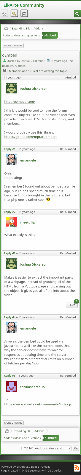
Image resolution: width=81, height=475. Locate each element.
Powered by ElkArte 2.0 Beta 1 (20, 466)
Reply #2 (10, 212)
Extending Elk (21, 28)
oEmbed (50, 35)
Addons (38, 28)
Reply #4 (10, 317)
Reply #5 (10, 375)
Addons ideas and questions (21, 35)
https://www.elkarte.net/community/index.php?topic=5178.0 (39, 404)
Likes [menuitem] (73, 304)
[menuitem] (77, 13)
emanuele (28, 160)
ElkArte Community (23, 5)
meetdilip (27, 222)
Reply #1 (10, 149)
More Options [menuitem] (13, 45)
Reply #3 (10, 253)
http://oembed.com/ (19, 101)
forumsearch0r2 (33, 387)
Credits (45, 466)
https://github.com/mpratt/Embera (30, 136)
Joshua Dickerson (34, 88)
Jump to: (27, 448)
